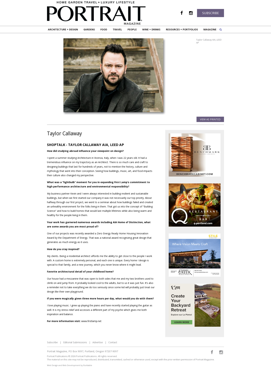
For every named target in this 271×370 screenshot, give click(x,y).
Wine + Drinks (151, 29)
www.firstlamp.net (91, 321)
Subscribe (210, 13)
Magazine (209, 29)
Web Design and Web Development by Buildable (69, 365)
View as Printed (210, 119)
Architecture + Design (63, 29)
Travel (117, 29)
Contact (112, 342)
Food (103, 29)
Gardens (89, 29)
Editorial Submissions (75, 342)
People (132, 29)
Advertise (97, 342)
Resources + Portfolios (182, 29)
